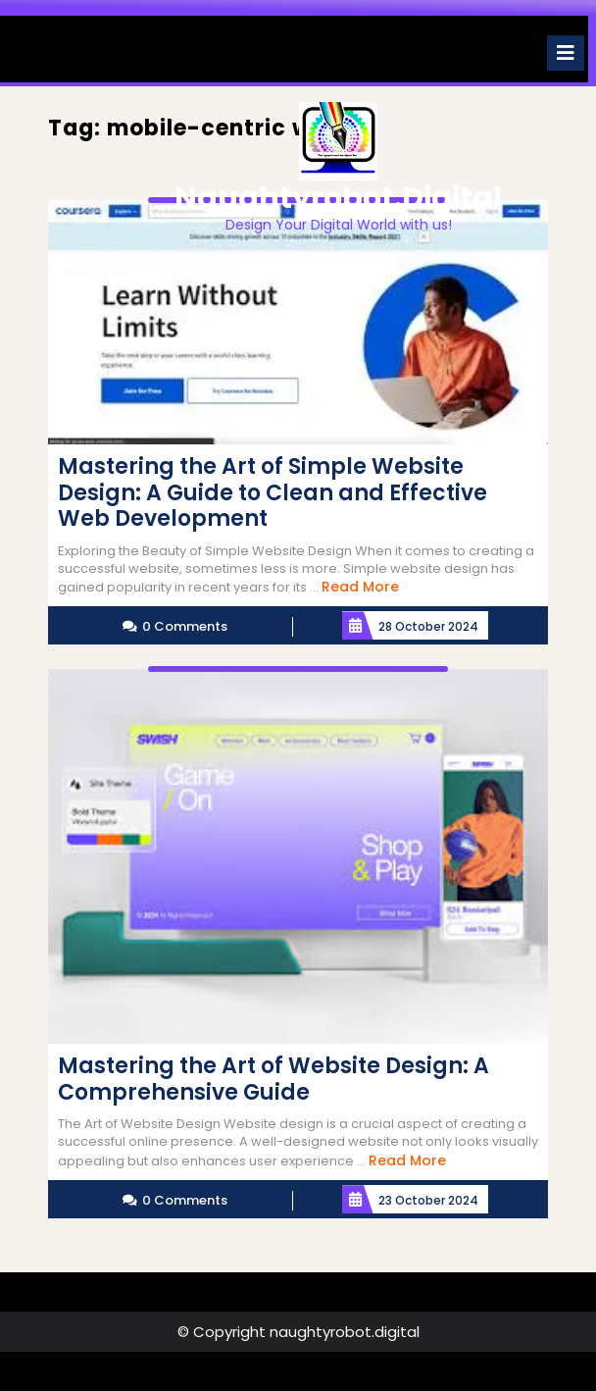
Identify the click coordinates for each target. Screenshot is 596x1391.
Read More (360, 586)
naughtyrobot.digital (338, 198)
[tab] (565, 53)
